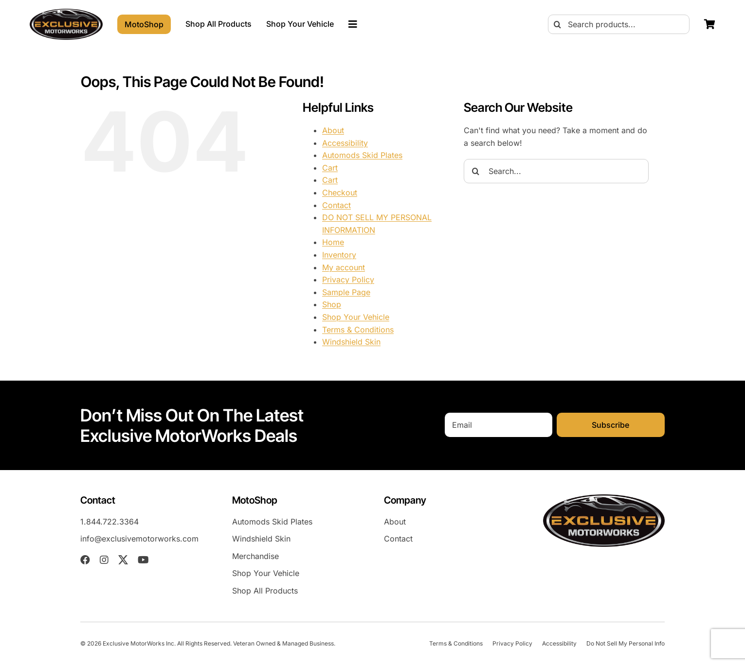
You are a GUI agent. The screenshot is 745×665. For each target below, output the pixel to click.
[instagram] (104, 560)
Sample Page (346, 292)
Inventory (339, 255)
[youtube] (143, 560)
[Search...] (556, 171)
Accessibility (345, 143)
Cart (330, 168)
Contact (336, 205)
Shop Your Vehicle (355, 317)
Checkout (339, 192)
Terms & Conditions (358, 329)
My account (343, 267)
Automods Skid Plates (362, 155)
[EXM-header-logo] (66, 13)
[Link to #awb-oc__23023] (352, 24)
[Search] (557, 24)
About (333, 130)
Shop (331, 304)
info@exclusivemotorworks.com (139, 538)
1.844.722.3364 (109, 521)
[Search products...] (619, 24)
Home (333, 242)
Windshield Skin (351, 342)
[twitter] (123, 560)
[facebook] (85, 560)
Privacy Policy (348, 279)
